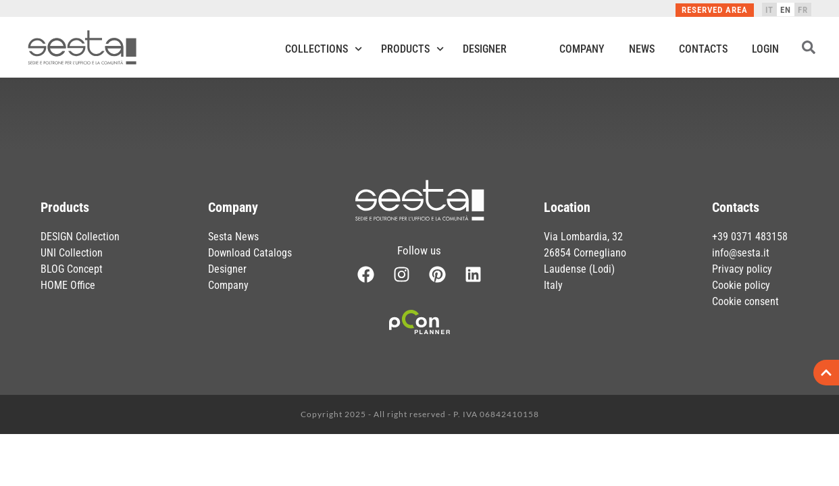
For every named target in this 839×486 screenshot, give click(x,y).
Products (412, 48)
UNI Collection (72, 252)
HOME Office (68, 285)
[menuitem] (769, 9)
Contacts (703, 49)
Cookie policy (741, 285)
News (642, 49)
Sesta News (233, 236)
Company (582, 49)
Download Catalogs (250, 252)
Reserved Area (715, 10)
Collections (323, 48)
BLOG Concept (72, 269)
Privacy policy (742, 269)
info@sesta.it (740, 252)
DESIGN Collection (80, 236)
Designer (485, 49)
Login (765, 49)
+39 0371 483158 (750, 236)
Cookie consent (745, 301)
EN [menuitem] (785, 10)
